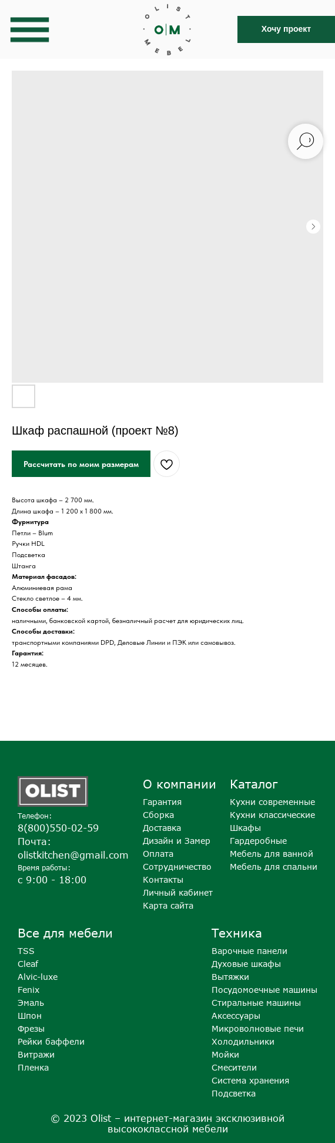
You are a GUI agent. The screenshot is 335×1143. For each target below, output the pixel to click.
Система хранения (250, 1080)
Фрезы (31, 1028)
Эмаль (31, 1003)
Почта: (34, 841)
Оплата (158, 854)
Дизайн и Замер (176, 841)
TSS (26, 951)
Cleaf (28, 964)
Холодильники (243, 1041)
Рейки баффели (51, 1041)
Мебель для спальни (273, 867)
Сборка (158, 815)
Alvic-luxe (38, 977)
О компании (179, 783)
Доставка (162, 828)
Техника (237, 932)
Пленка (33, 1067)
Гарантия (162, 802)
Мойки (225, 1054)
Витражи (36, 1054)
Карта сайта (168, 905)
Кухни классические (272, 815)
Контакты (163, 879)
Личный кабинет (178, 892)
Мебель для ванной (271, 854)
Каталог (253, 783)
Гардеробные (258, 841)
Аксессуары (236, 1016)
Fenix (28, 990)
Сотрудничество (177, 867)
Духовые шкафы (246, 964)
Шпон (30, 1016)
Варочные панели (249, 951)
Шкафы (245, 828)
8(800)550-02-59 (58, 828)
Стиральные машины (256, 1003)
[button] (286, 29)
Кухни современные (272, 802)
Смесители (234, 1067)
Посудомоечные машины (264, 990)
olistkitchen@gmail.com (73, 855)
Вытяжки (230, 977)
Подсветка (234, 1093)
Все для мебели (65, 932)
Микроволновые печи (258, 1028)
